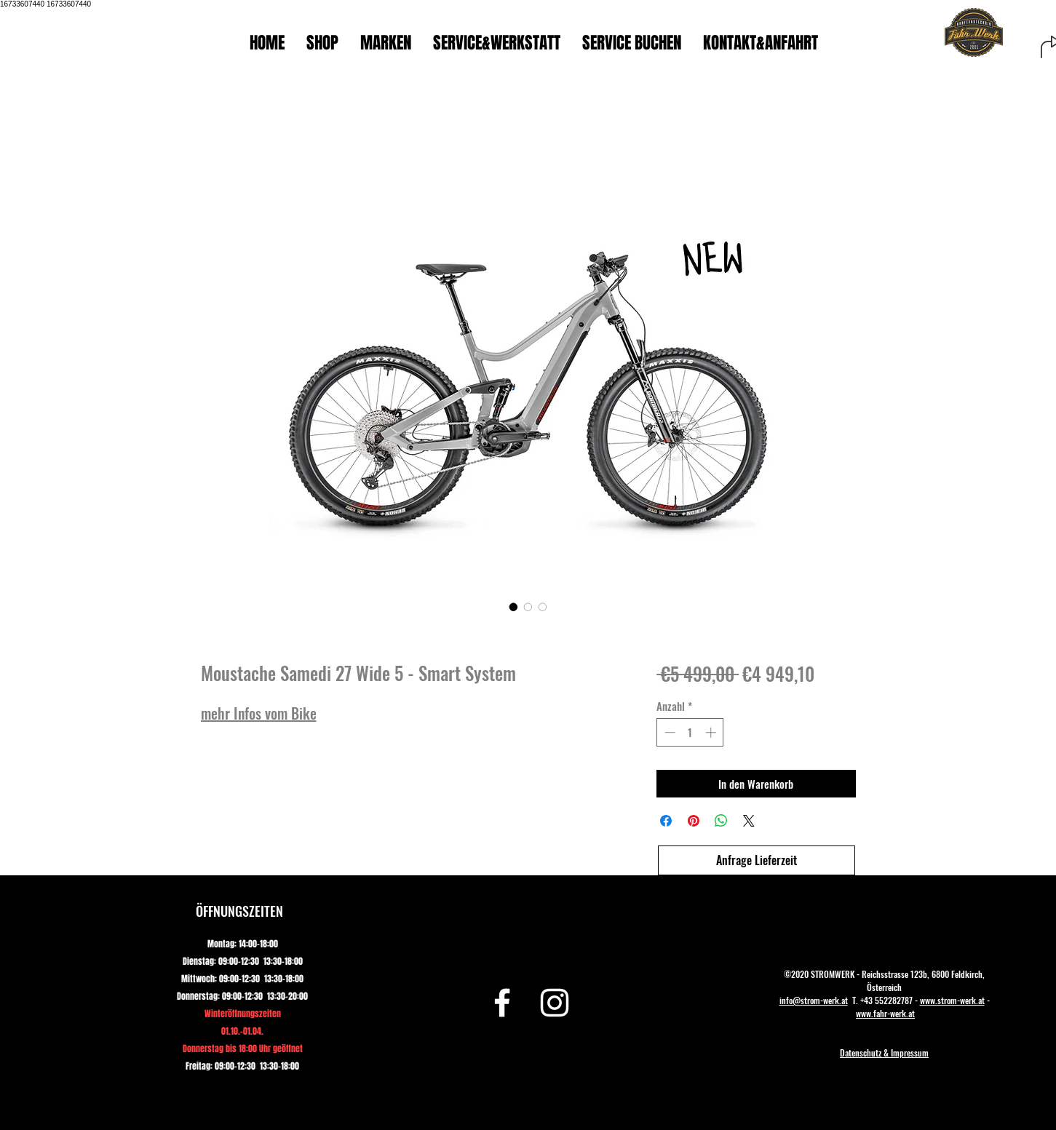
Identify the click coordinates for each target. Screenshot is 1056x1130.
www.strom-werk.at (952, 1000)
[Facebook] (502, 1003)
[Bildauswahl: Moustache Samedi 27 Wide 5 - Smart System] (514, 607)
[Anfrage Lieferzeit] (756, 860)
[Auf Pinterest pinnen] (693, 820)
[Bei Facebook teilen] (666, 820)
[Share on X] (749, 820)
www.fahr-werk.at (885, 1013)
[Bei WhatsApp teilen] (721, 820)
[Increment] (712, 732)
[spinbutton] (690, 732)
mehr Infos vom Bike (259, 713)
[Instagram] (554, 1003)
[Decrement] (668, 732)
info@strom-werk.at (813, 1000)
